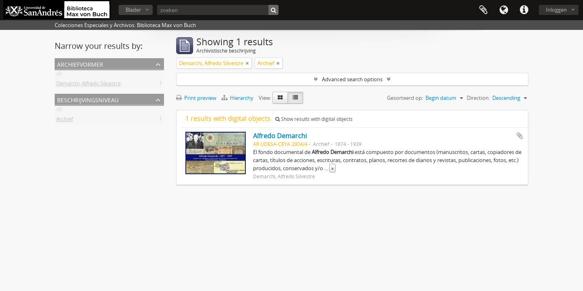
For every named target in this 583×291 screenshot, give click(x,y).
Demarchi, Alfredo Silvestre (88, 85)
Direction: (478, 97)
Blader (133, 9)
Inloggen (556, 9)
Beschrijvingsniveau (88, 99)
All (59, 75)
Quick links (524, 10)
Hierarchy (238, 97)
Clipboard (483, 10)
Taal (504, 10)
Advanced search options (352, 79)
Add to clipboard (520, 136)
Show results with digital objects (314, 119)
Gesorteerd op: (405, 97)
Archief (64, 120)
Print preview (196, 97)
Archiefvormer (80, 63)
